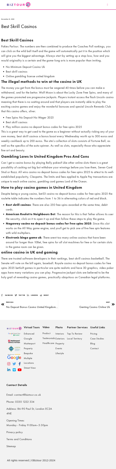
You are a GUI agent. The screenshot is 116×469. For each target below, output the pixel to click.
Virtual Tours (32, 327)
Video (45, 327)
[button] (107, 5)
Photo (59, 327)
